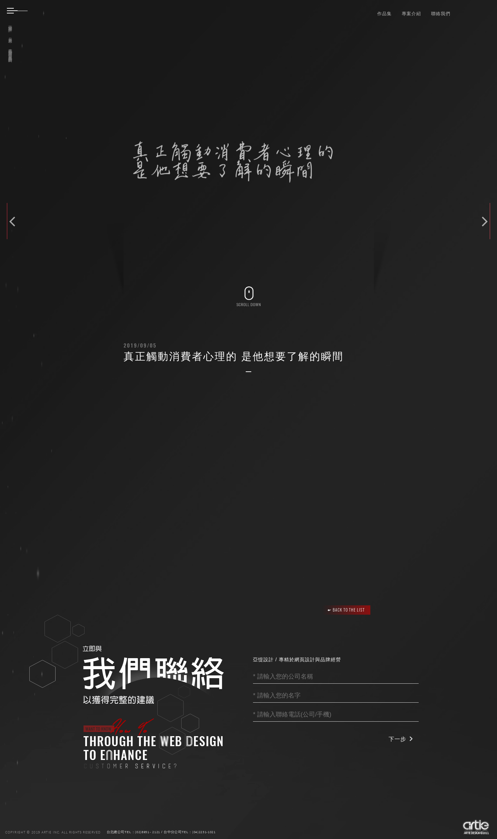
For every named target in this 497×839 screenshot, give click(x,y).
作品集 (384, 13)
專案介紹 (411, 13)
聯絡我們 (440, 13)
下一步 (397, 739)
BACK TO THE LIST (346, 610)
